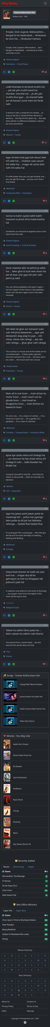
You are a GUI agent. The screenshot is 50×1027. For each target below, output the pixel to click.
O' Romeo (6, 881)
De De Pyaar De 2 (9, 885)
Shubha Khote (12, 366)
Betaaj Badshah (9, 929)
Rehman (9, 486)
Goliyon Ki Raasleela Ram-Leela (15, 934)
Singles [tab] (31, 867)
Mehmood (10, 188)
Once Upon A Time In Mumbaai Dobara (19, 920)
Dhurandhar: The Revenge (13, 876)
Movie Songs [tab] (18, 867)
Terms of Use (32, 1006)
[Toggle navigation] (45, 3)
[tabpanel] (25, 883)
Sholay (5, 939)
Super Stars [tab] (21, 910)
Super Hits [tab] (7, 910)
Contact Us (31, 1001)
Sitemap (30, 1011)
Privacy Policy (7, 1006)
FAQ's (4, 1011)
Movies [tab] (6, 867)
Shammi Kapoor (12, 59)
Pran (8, 651)
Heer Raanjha (8, 924)
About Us (6, 1001)
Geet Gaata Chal (9, 895)
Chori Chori (7, 890)
